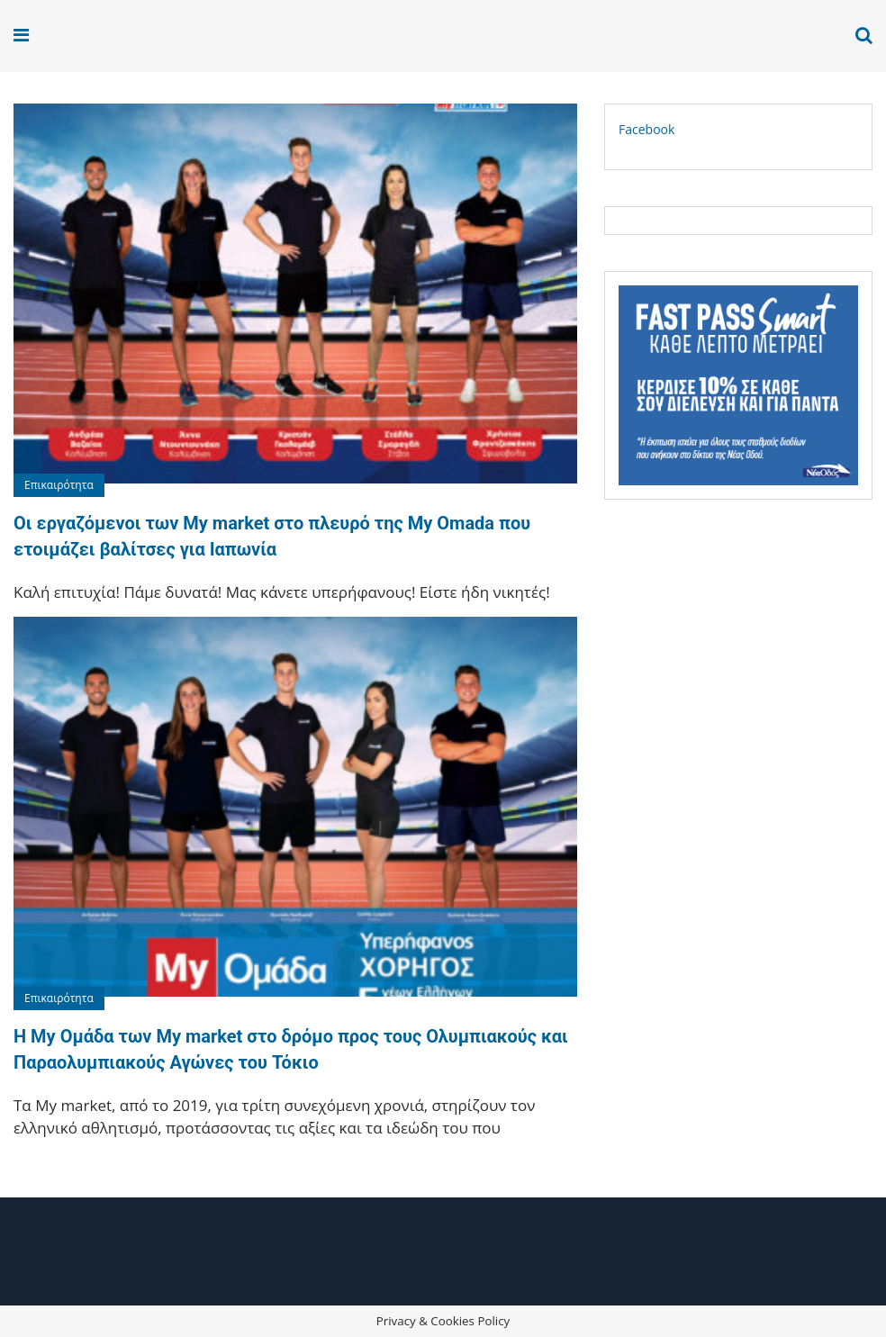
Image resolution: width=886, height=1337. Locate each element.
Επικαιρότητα (59, 484)
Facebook (646, 129)
